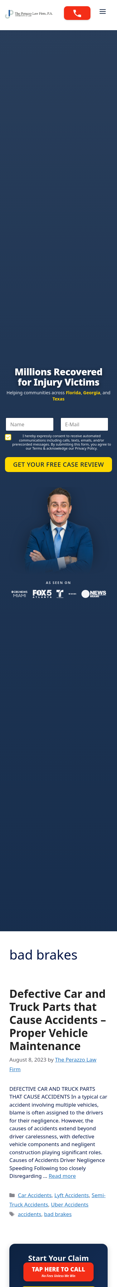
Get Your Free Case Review (58, 464)
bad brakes (57, 1214)
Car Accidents (34, 1195)
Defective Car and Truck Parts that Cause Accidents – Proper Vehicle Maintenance (57, 1019)
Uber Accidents (69, 1204)
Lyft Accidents (71, 1195)
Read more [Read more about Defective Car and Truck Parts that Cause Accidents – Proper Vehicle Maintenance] (62, 1175)
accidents (29, 1214)
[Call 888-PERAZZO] (77, 13)
